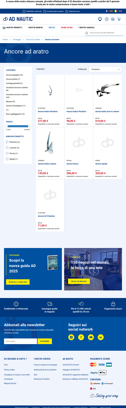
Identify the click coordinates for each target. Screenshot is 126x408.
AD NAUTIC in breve (71, 365)
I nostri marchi (30, 28)
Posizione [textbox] (96, 65)
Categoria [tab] (11, 66)
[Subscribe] (45, 341)
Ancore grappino (14, 70)
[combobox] (104, 27)
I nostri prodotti (12, 28)
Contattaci (8, 379)
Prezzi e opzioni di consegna (45, 365)
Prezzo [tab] (9, 117)
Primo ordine (9, 370)
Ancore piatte (13, 75)
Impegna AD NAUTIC (71, 370)
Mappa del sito (10, 383)
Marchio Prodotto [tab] (15, 132)
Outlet (41, 28)
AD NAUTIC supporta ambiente (75, 375)
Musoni (11, 97)
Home (5, 35)
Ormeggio (17, 35)
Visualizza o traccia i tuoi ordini (17, 375)
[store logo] (17, 19)
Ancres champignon (16, 101)
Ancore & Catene (33, 35)
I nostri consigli (66, 28)
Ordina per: (82, 65)
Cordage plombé (14, 79)
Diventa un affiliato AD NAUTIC (75, 379)
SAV (35, 375)
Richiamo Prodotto (42, 379)
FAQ (6, 365)
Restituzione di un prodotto (45, 370)
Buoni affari (52, 28)
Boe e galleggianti (15, 110)
